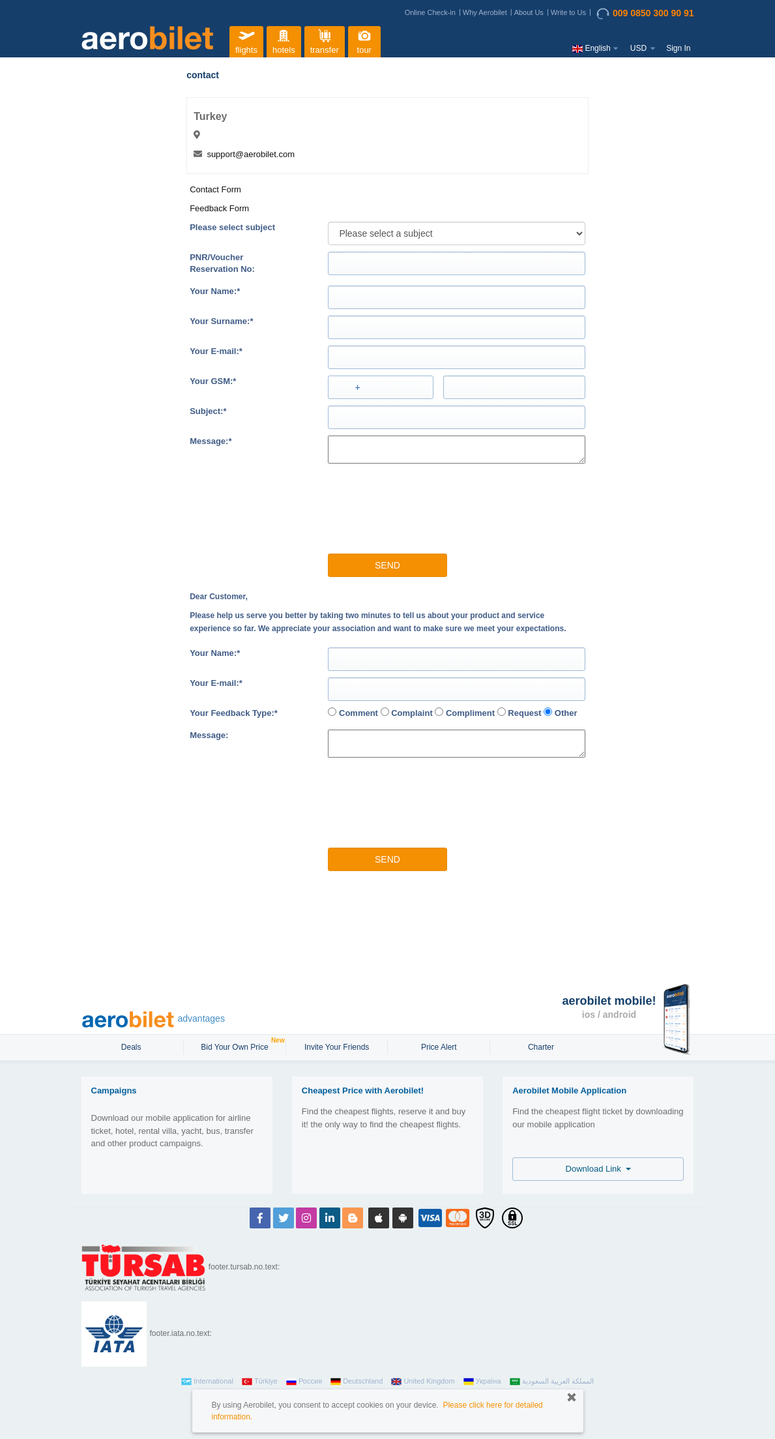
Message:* (210, 441)
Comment (353, 712)
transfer (324, 40)
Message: (209, 735)
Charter (541, 1047)
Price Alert (439, 1047)
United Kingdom (422, 1381)
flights (246, 40)
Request (519, 712)
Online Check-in (430, 12)
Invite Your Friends (336, 1047)
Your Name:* (215, 291)
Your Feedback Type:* (234, 713)
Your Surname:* (221, 321)
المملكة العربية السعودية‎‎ (552, 1381)
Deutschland (356, 1381)
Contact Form (215, 189)
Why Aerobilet (485, 12)
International (207, 1381)
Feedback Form (219, 208)
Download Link (599, 1169)
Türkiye (260, 1381)
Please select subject (232, 227)
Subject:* (208, 411)
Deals (132, 1047)
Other (560, 712)
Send (387, 565)
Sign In (678, 48)
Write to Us (568, 12)
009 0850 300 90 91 (645, 14)
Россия (304, 1381)
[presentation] (392, 502)
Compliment (465, 712)
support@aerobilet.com (251, 154)
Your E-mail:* (216, 351)
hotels (283, 40)
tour (364, 40)
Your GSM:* (213, 381)
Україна (482, 1381)
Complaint (407, 712)
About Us (529, 12)
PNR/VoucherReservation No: (222, 263)
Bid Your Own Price (236, 1046)
